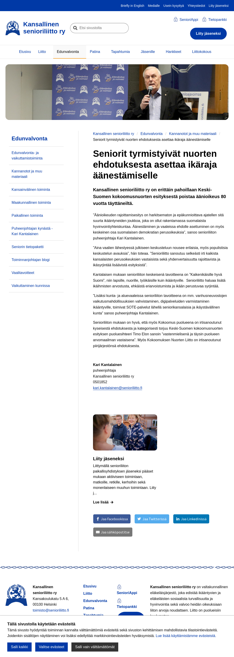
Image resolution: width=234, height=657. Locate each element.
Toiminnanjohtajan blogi (31, 260)
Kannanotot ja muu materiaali (192, 134)
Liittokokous (201, 52)
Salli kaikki (19, 647)
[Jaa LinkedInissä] (191, 518)
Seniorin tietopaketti (28, 247)
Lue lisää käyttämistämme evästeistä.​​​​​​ (186, 636)
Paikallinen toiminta (27, 215)
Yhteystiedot (196, 5)
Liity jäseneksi (219, 5)
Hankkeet (173, 52)
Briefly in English (132, 5)
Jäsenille (148, 52)
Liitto (42, 52)
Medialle (154, 5)
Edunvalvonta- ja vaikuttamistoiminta (27, 155)
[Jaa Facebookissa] (112, 518)
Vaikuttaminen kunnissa (31, 286)
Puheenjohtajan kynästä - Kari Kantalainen (32, 231)
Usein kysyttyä (174, 5)
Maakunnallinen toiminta (31, 202)
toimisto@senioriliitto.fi (51, 610)
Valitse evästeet (51, 647)
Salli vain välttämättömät (94, 647)
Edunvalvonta (68, 52)
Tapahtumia (120, 52)
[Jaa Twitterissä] (152, 518)
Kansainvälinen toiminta (31, 190)
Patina (95, 52)
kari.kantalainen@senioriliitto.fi (117, 388)
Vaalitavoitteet (23, 273)
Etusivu (25, 52)
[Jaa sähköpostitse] (112, 532)
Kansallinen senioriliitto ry (113, 134)
